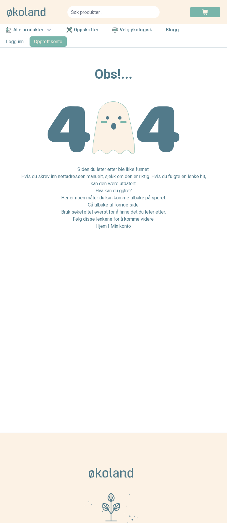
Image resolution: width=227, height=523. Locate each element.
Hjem (101, 226)
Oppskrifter (82, 30)
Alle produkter (29, 29)
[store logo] (33, 12)
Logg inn (15, 41)
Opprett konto (48, 41)
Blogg (172, 30)
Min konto (121, 226)
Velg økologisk (132, 30)
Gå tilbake (98, 205)
